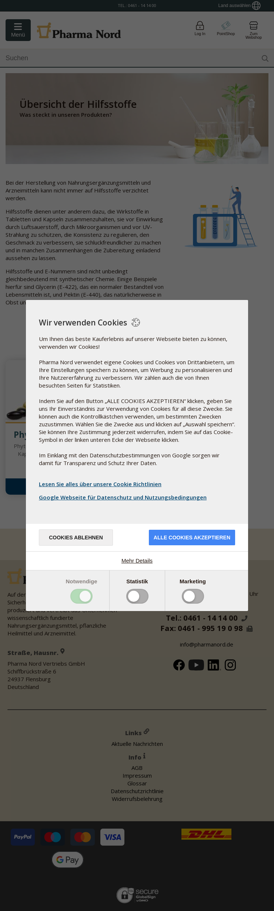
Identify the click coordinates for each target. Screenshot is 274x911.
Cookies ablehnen (76, 537)
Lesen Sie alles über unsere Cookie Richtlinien (100, 484)
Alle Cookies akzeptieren (192, 537)
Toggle (81, 596)
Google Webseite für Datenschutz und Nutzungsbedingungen (123, 497)
